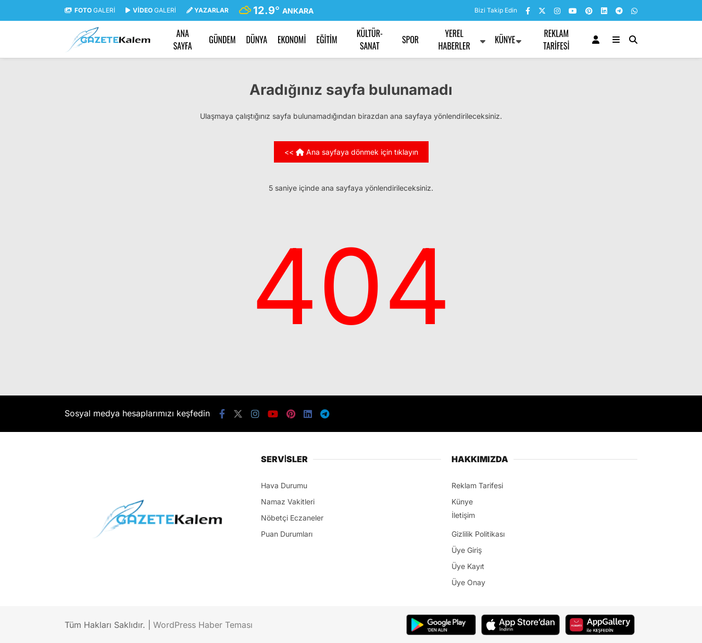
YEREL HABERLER (454, 39)
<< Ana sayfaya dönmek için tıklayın (351, 151)
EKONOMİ (292, 39)
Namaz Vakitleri (288, 501)
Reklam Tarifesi (556, 39)
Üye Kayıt (468, 566)
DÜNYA (257, 39)
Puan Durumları (286, 533)
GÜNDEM (222, 39)
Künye (505, 39)
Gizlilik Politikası (478, 533)
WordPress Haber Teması (203, 625)
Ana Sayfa (182, 39)
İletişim (463, 515)
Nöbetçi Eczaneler (292, 517)
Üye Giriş (467, 550)
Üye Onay (468, 582)
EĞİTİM (326, 39)
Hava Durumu (284, 485)
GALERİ (90, 10)
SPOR (410, 39)
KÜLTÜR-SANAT (370, 39)
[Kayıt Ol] (597, 39)
